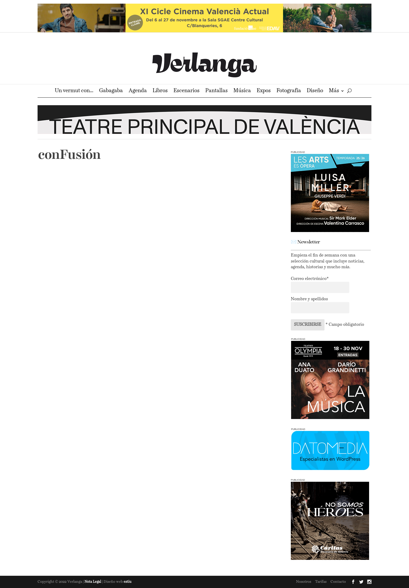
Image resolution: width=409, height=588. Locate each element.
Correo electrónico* (310, 279)
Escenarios (186, 91)
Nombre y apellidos (309, 299)
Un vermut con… (74, 91)
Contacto (338, 582)
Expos (264, 91)
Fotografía (288, 91)
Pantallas (216, 91)
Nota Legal (93, 582)
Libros (160, 91)
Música (242, 91)
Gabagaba (111, 91)
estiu (127, 582)
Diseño (315, 91)
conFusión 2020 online (78, 256)
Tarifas (321, 582)
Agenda (138, 91)
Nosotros (303, 582)
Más (334, 91)
